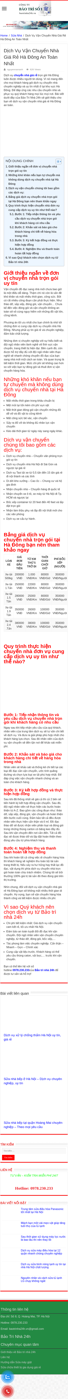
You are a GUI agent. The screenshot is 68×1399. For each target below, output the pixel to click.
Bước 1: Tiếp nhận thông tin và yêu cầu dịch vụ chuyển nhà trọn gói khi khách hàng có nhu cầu (37, 218)
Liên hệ (5, 1357)
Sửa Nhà (16, 35)
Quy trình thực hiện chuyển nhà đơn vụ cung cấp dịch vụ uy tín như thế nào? (34, 207)
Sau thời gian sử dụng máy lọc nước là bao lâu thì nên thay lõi (43, 1238)
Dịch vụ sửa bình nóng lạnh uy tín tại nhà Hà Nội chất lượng (43, 1266)
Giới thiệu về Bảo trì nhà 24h (18, 1352)
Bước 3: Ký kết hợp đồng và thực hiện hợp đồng (36, 242)
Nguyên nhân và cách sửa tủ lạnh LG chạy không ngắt (41, 1279)
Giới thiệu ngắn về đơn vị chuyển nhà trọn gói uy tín (33, 168)
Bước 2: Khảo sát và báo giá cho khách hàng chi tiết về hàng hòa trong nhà (36, 231)
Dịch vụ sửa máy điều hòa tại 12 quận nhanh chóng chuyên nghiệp (41, 1252)
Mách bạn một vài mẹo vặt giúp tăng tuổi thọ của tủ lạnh (43, 1224)
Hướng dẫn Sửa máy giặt (16, 1362)
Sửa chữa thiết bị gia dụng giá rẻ (21, 1367)
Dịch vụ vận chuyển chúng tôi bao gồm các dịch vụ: (34, 190)
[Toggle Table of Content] (57, 161)
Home (4, 35)
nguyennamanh (15, 69)
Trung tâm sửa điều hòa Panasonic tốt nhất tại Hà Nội (42, 1211)
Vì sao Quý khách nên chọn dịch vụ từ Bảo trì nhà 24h (33, 260)
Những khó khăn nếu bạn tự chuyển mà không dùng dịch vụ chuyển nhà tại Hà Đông (34, 179)
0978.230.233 (21, 970)
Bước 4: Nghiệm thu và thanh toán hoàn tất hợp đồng (37, 251)
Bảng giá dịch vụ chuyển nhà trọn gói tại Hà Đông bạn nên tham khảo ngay (33, 199)
